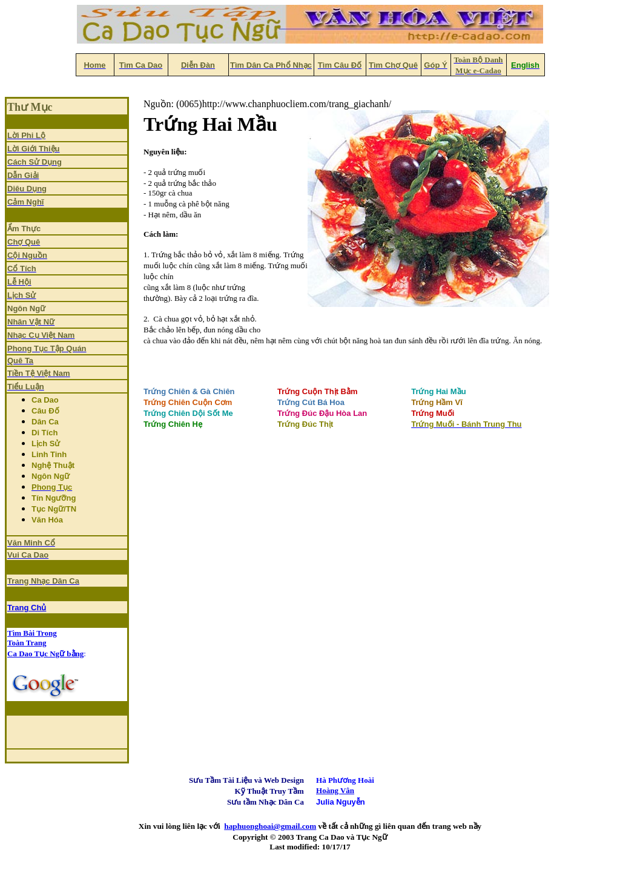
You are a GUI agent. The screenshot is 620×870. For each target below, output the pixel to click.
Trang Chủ (26, 607)
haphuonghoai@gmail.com (270, 826)
